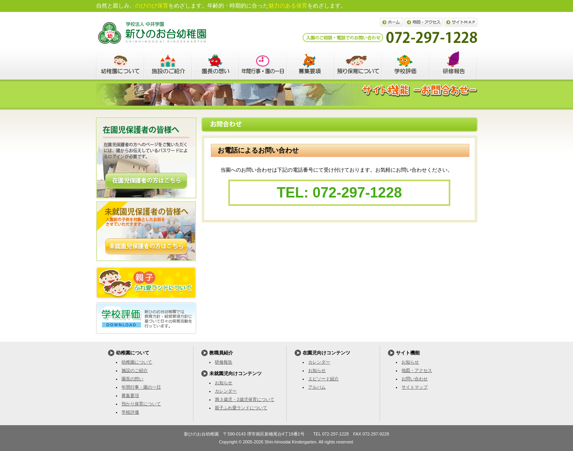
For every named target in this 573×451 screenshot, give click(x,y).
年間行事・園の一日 (263, 64)
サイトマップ (460, 22)
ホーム (391, 22)
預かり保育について (358, 64)
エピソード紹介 (323, 378)
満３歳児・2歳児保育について (244, 399)
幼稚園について (120, 64)
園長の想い (215, 64)
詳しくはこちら (146, 181)
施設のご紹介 (167, 64)
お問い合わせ (414, 378)
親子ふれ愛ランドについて (146, 282)
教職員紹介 (453, 64)
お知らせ (223, 382)
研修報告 (223, 362)
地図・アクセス (424, 22)
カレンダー (226, 391)
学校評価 (406, 64)
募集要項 (310, 64)
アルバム (317, 387)
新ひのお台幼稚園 (152, 33)
